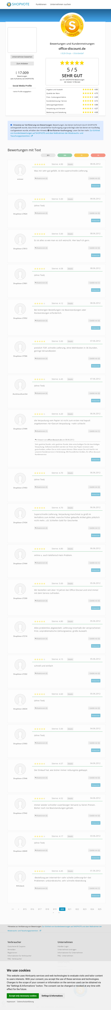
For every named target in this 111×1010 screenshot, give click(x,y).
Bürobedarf (78, 53)
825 (99, 909)
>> (59, 912)
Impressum (11, 1002)
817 (40, 909)
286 (65, 155)
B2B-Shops (66, 53)
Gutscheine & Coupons (16, 946)
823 (84, 909)
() (94, 178)
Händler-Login (63, 946)
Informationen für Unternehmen (70, 952)
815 (25, 909)
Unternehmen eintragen (67, 949)
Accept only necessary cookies (23, 996)
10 (98, 155)
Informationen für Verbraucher (19, 956)
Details (70, 164)
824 (92, 909)
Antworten (96, 186)
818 (47, 909)
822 (77, 909)
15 (81, 155)
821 (69, 909)
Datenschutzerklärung (25, 1002)
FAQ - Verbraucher (15, 959)
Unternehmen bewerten (22, 56)
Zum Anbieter (22, 63)
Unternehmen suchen (60, 4)
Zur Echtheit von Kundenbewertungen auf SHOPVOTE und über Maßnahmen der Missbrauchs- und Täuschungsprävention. (55, 133)
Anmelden (12, 949)
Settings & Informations (52, 996)
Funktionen (41, 4)
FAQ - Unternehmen (65, 956)
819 (54, 909)
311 (48, 155)
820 (62, 909)
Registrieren (12, 952)
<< (13, 909)
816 (32, 909)
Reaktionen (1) (41, 431)
